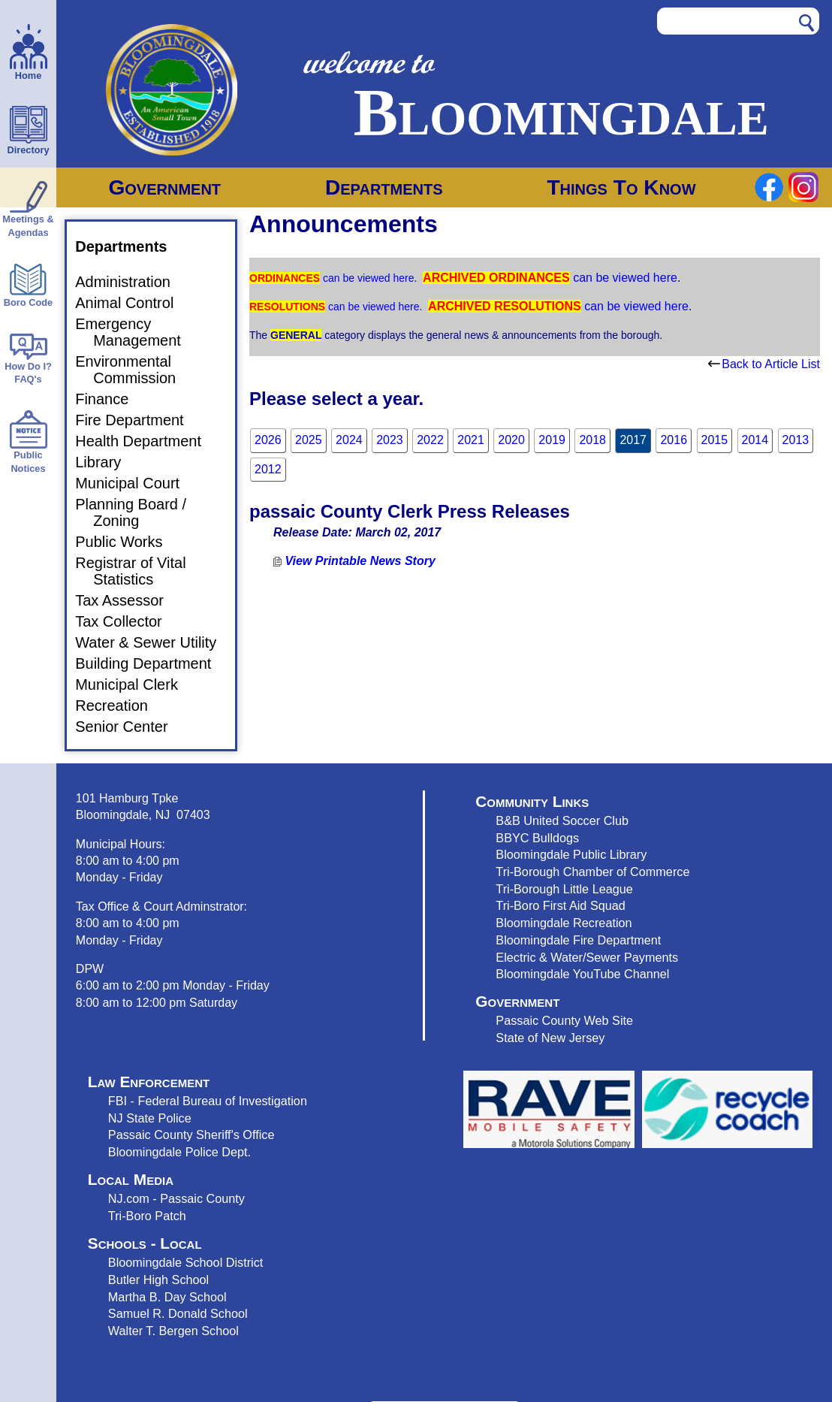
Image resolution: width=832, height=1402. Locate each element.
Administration (131, 281)
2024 (349, 440)
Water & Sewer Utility (154, 642)
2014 (755, 440)
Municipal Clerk (135, 684)
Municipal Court (136, 483)
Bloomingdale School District (185, 1262)
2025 (308, 440)
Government (164, 187)
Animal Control (133, 303)
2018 (592, 440)
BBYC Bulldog (534, 838)
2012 (268, 469)
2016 (673, 440)
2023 (389, 440)
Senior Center (130, 726)
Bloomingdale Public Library (571, 854)
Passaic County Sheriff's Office (191, 1134)
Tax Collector (127, 621)
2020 (511, 440)
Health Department (147, 441)
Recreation (120, 705)
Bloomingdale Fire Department (578, 940)
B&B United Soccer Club (562, 820)
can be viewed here (367, 278)
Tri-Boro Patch (147, 1215)
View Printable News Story (354, 560)
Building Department (152, 663)
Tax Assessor (128, 600)
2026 (268, 440)
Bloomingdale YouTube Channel (582, 973)
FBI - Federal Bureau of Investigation (207, 1100)
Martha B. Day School (167, 1297)
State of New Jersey (550, 1037)
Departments (384, 187)
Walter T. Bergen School (173, 1330)
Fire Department (138, 420)
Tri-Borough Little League (564, 889)
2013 (795, 440)
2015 (714, 440)
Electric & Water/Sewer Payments (587, 957)
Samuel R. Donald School (178, 1313)
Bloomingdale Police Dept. (179, 1152)
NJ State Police (149, 1118)
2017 (633, 440)
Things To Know (621, 187)
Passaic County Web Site (564, 1020)
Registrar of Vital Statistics (139, 571)
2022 (430, 440)
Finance (110, 399)
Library (107, 462)
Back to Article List (764, 364)
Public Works (127, 541)
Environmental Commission (134, 369)
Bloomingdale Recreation (564, 922)
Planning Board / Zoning (139, 512)
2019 (551, 440)
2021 (470, 440)
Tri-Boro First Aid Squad (560, 905)
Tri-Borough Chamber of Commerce (592, 871)
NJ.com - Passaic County (176, 1198)
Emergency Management (137, 332)
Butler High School (158, 1279)
